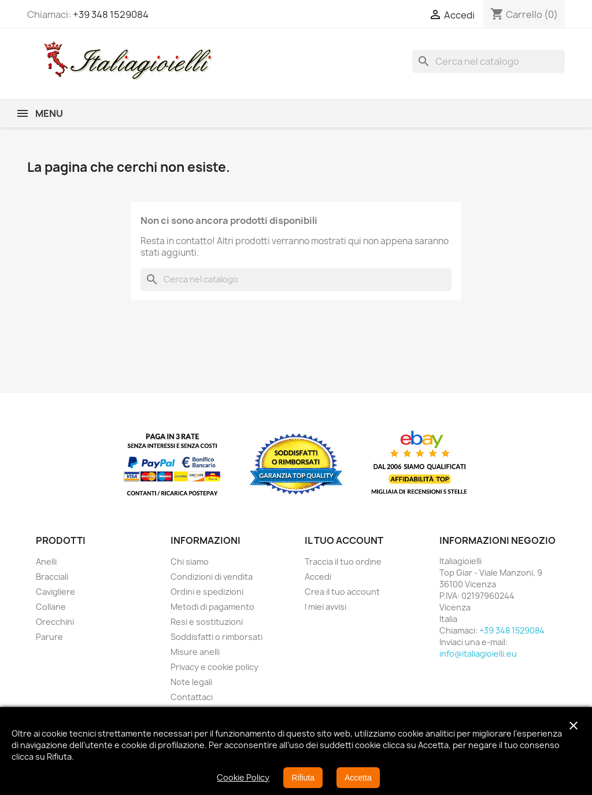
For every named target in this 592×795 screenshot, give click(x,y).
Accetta (358, 777)
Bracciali (52, 576)
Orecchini (55, 621)
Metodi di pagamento (212, 606)
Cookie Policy (243, 777)
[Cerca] (488, 61)
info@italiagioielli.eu (478, 653)
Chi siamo (190, 561)
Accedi (318, 576)
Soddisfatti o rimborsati (216, 636)
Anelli (46, 561)
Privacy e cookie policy (214, 666)
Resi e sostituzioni (207, 621)
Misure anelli (195, 651)
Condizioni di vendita (212, 576)
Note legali (191, 681)
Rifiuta (302, 777)
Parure (49, 636)
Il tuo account (344, 540)
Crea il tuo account (342, 591)
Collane (51, 606)
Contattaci (192, 696)
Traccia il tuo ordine (343, 561)
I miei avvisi (325, 606)
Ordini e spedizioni (207, 591)
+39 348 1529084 (111, 14)
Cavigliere (55, 591)
